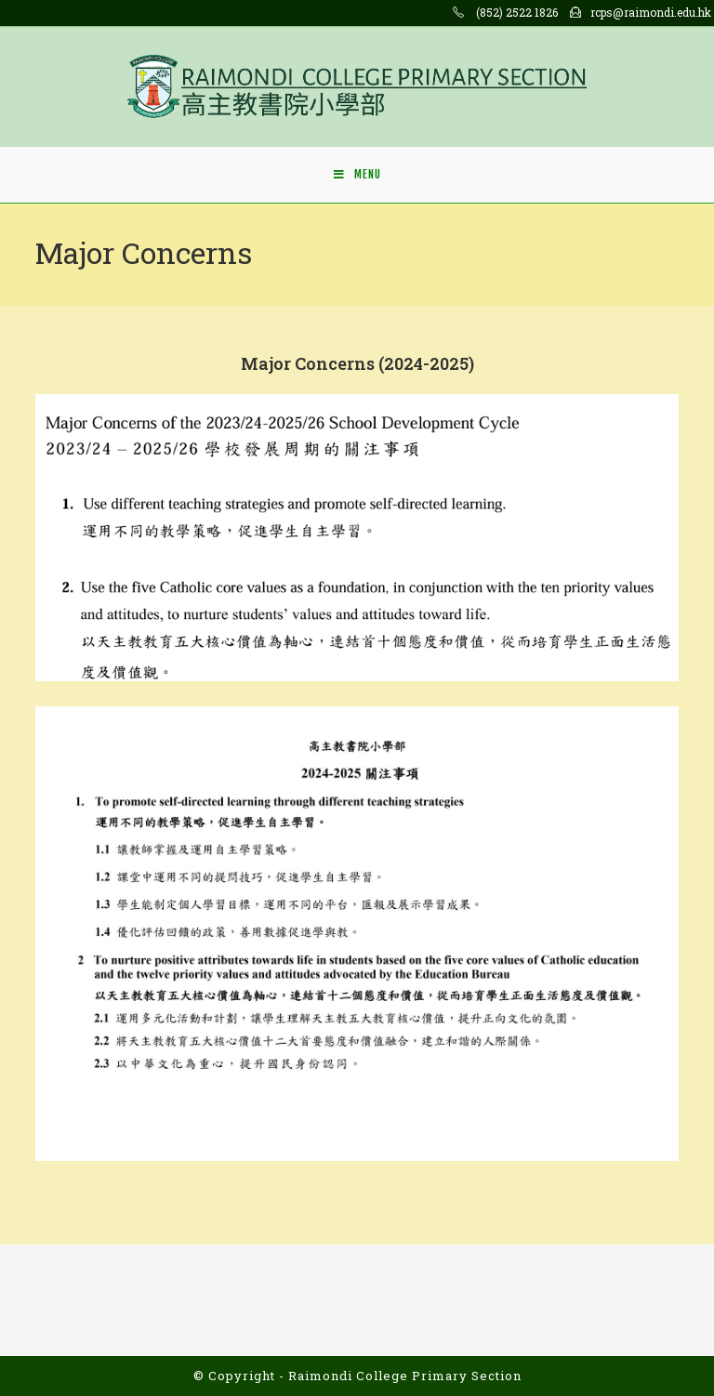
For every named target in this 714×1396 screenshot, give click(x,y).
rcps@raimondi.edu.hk (650, 12)
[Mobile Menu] (357, 175)
